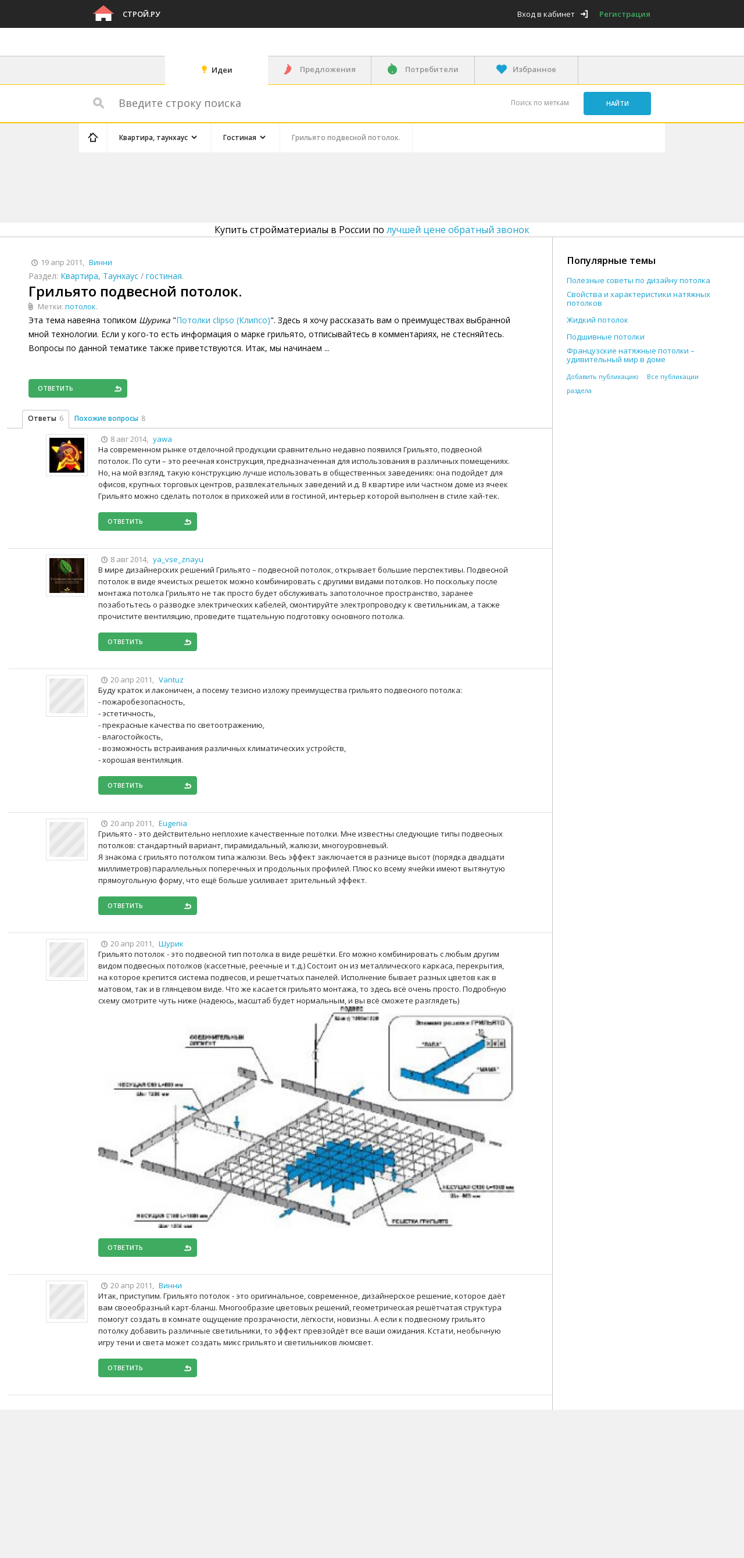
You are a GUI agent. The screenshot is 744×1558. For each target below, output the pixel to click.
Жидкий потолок (597, 320)
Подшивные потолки (606, 337)
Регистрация (624, 14)
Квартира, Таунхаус (99, 275)
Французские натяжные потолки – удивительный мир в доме (631, 355)
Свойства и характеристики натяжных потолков (638, 299)
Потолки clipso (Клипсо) (223, 320)
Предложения (328, 69)
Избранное (534, 69)
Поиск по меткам (540, 103)
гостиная (164, 275)
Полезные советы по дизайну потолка (638, 280)
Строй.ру (141, 14)
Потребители (432, 69)
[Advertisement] (298, 185)
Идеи (222, 70)
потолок (80, 306)
